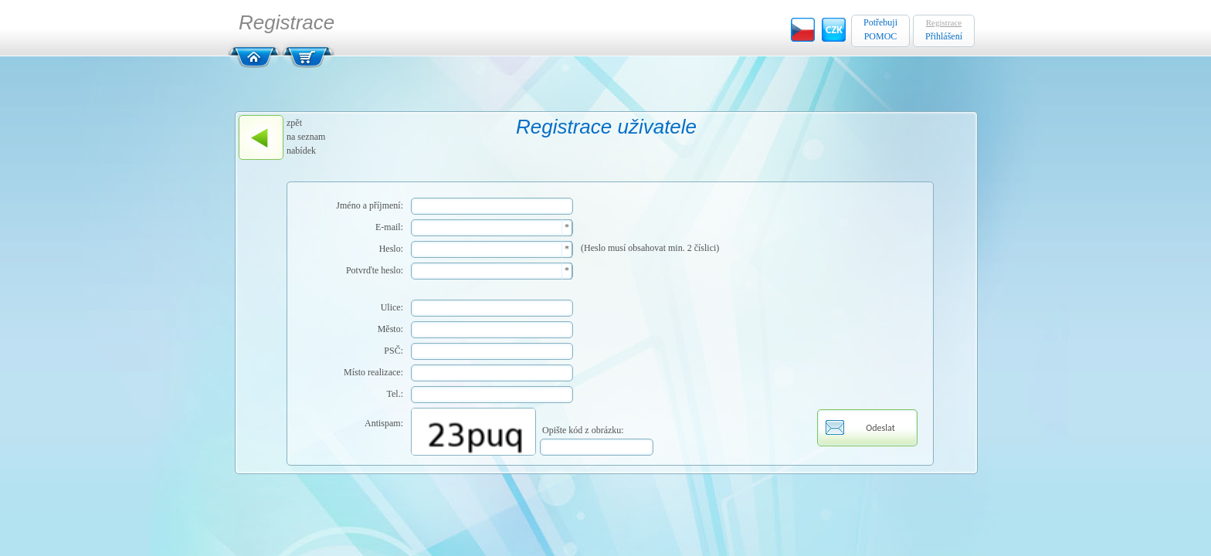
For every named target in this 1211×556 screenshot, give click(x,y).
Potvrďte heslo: (374, 270)
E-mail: (389, 227)
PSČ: (393, 350)
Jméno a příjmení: (369, 205)
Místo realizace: (373, 372)
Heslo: (391, 248)
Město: (390, 329)
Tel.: (395, 393)
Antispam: (384, 423)
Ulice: (392, 307)
